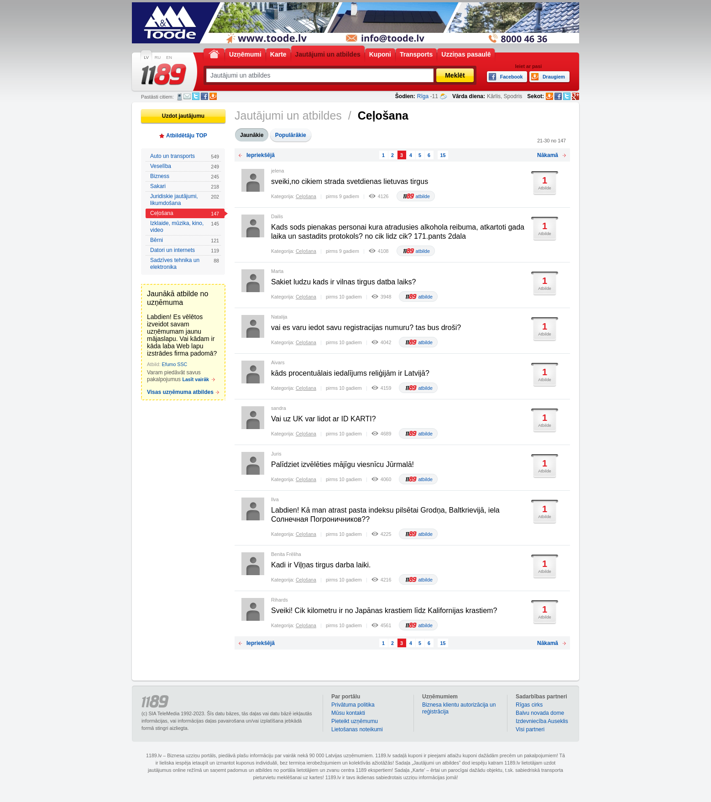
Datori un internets (184, 250)
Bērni (184, 240)
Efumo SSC (175, 364)
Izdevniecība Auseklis (542, 721)
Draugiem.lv (213, 96)
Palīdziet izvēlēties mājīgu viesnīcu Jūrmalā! (342, 464)
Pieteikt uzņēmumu (354, 721)
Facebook (204, 96)
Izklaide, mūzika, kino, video (184, 226)
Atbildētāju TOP (186, 135)
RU (158, 57)
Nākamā (547, 155)
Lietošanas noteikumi (357, 729)
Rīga (423, 96)
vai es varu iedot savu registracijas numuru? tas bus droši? (366, 327)
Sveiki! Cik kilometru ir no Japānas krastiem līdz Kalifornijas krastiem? (384, 610)
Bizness (184, 176)
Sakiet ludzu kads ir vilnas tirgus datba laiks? (343, 282)
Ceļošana (184, 213)
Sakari (184, 186)
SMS (180, 96)
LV (146, 57)
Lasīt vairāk (195, 379)
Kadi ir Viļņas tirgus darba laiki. (321, 565)
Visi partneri (530, 729)
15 (443, 155)
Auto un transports (184, 156)
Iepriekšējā (260, 155)
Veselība (184, 166)
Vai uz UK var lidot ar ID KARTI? (323, 419)
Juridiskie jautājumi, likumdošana (184, 199)
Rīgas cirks (529, 705)
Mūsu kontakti (348, 713)
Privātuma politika (353, 705)
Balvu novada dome (540, 713)
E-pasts (187, 96)
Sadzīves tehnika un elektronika (184, 263)
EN (169, 57)
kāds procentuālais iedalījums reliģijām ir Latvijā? (350, 373)
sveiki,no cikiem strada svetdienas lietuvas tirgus (349, 181)
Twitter (195, 96)
